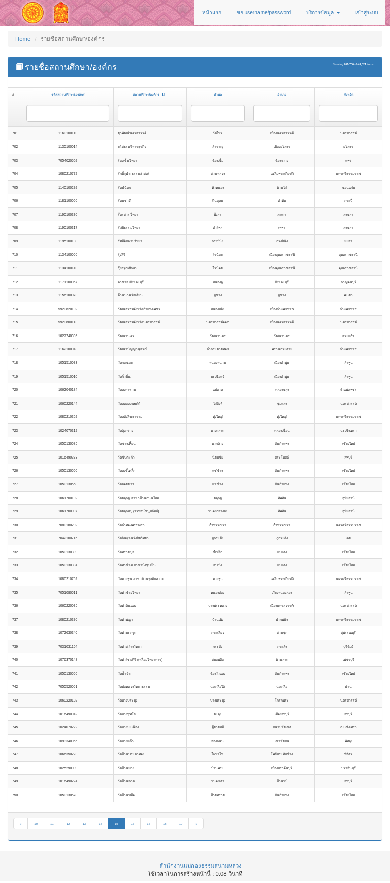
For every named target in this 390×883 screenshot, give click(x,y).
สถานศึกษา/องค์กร (149, 94)
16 (133, 823)
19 (181, 823)
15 (116, 823)
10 (36, 823)
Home (22, 39)
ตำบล (218, 94)
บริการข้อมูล (323, 12)
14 (100, 823)
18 (165, 823)
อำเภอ (281, 94)
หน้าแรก (211, 12)
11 (52, 823)
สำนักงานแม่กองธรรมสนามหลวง (200, 866)
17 (148, 823)
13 (84, 823)
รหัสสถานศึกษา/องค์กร (68, 94)
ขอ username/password (264, 12)
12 (68, 823)
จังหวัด (348, 94)
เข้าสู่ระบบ (366, 12)
